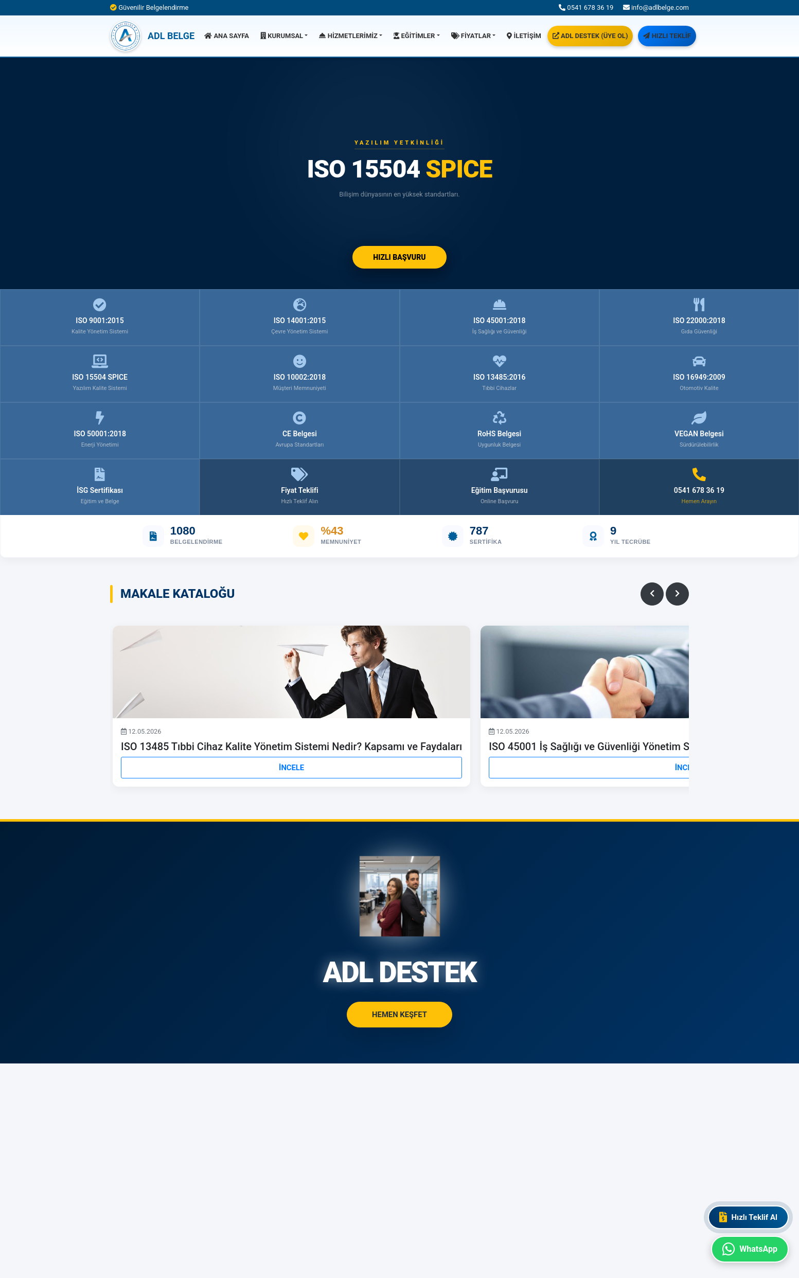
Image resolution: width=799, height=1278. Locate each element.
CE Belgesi (299, 430)
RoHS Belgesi (499, 430)
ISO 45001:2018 (499, 317)
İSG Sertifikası (100, 487)
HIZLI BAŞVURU (399, 257)
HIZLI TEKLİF (666, 36)
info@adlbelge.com (656, 7)
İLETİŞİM (524, 36)
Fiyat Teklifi (299, 487)
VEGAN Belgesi (699, 430)
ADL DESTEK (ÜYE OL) (590, 36)
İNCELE (291, 767)
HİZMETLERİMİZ (348, 36)
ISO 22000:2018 (699, 317)
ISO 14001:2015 (299, 317)
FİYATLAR (471, 36)
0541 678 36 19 (586, 7)
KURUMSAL (281, 36)
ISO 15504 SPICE (100, 373)
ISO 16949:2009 (699, 373)
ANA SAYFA (226, 36)
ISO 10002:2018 (299, 373)
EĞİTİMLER (414, 36)
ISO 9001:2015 (100, 317)
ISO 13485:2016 (499, 373)
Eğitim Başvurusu (499, 487)
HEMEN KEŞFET (399, 1014)
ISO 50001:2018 (100, 430)
